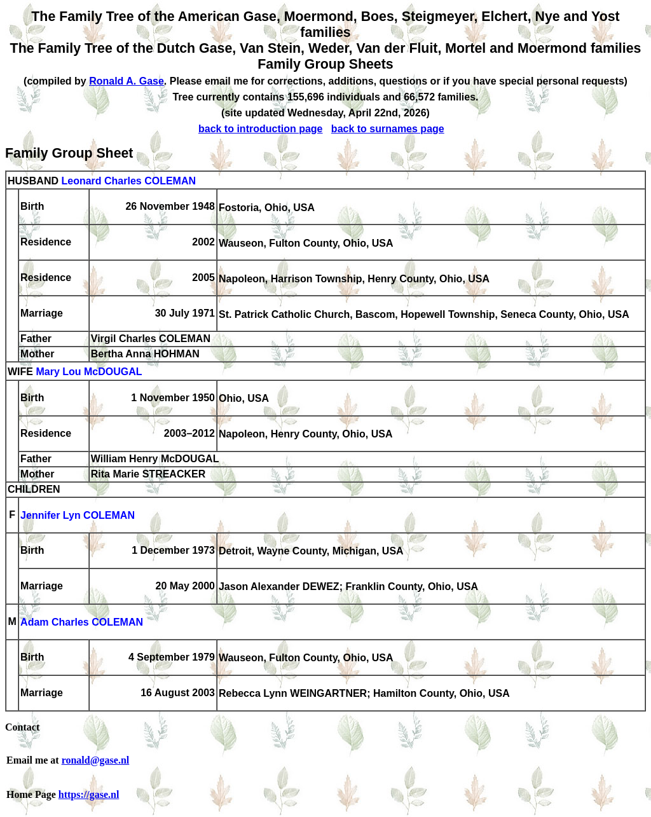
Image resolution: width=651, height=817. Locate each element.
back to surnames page (387, 128)
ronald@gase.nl (96, 760)
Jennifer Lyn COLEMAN (77, 516)
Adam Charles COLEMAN (81, 622)
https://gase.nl (89, 794)
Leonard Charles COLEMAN (128, 180)
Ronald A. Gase (126, 81)
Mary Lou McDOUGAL (89, 372)
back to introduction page (260, 128)
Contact (22, 727)
